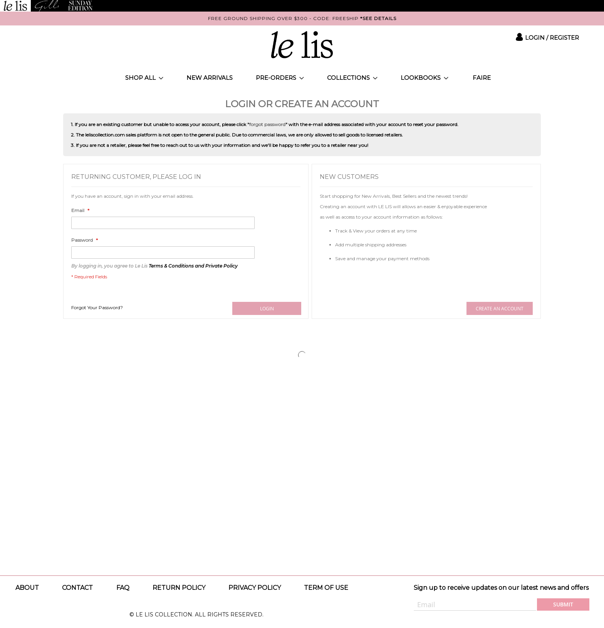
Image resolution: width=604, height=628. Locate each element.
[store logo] (302, 44)
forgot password (267, 124)
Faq (122, 587)
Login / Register (552, 37)
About (27, 587)
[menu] (302, 78)
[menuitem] (144, 78)
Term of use (326, 587)
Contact (77, 587)
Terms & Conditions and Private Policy (193, 266)
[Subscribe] (563, 604)
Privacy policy (254, 587)
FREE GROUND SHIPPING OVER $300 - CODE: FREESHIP (302, 18)
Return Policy (179, 587)
